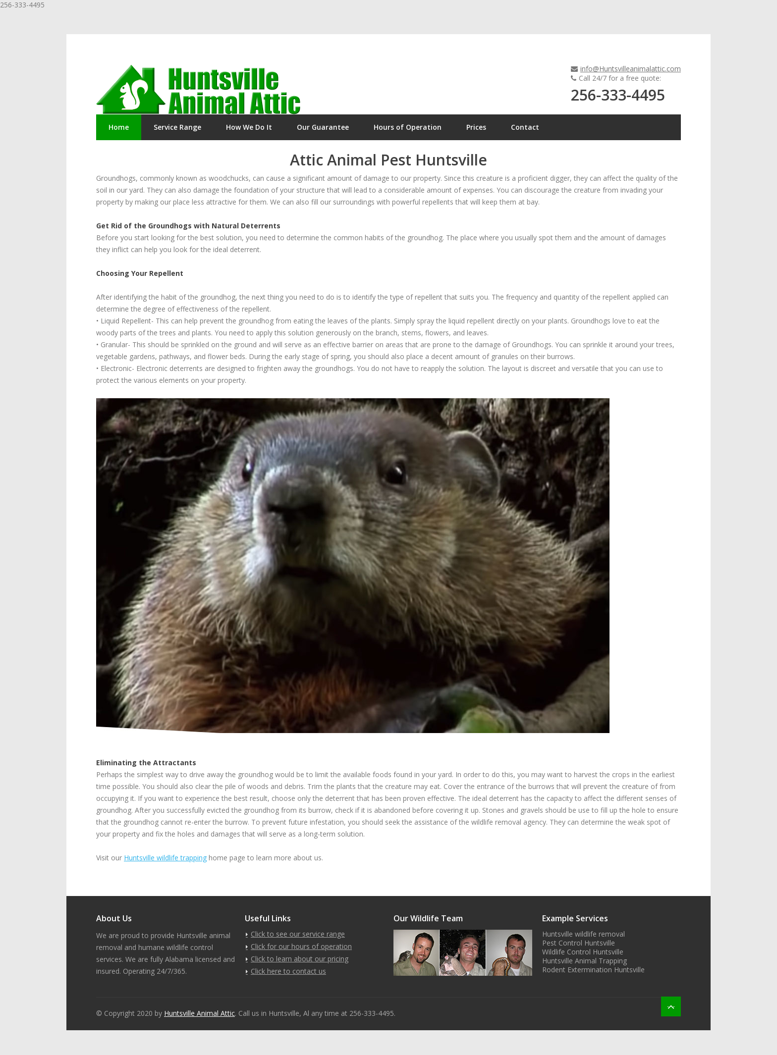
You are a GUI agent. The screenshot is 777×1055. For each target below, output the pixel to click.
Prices (476, 127)
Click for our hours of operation (301, 946)
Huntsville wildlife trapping (165, 857)
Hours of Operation (408, 127)
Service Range (177, 127)
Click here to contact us (288, 971)
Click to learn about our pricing (299, 958)
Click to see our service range (298, 934)
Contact (525, 127)
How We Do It (249, 127)
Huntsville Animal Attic (199, 1013)
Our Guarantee (323, 127)
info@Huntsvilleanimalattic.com (630, 68)
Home (119, 127)
